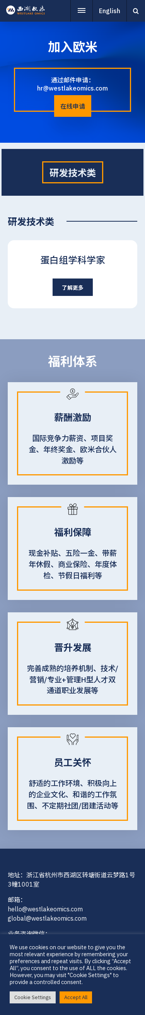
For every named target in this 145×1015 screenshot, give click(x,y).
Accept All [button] (75, 997)
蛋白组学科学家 (72, 260)
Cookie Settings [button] (32, 997)
